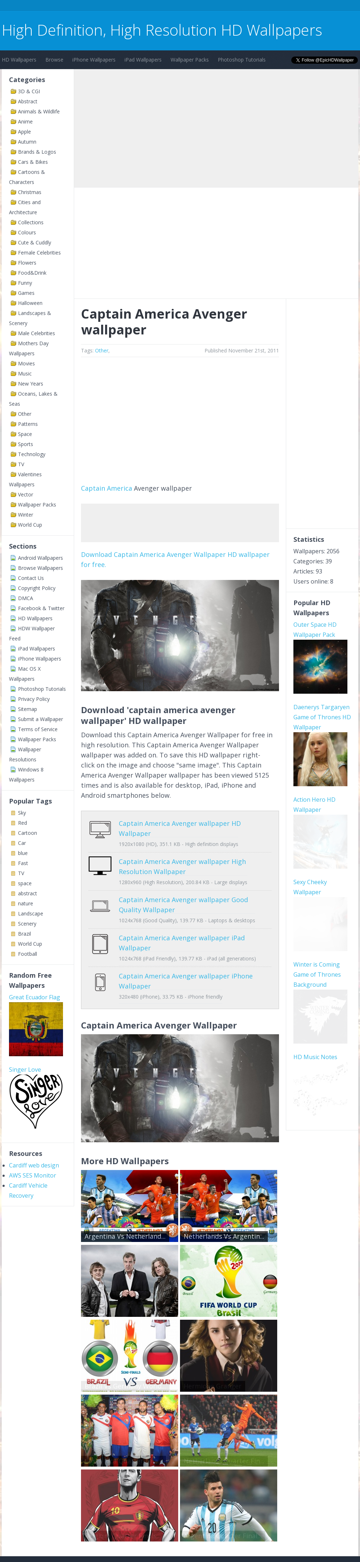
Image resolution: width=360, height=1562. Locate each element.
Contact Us (31, 578)
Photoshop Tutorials (242, 59)
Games (26, 292)
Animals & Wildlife (39, 111)
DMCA (25, 598)
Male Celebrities (36, 333)
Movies (26, 363)
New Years (30, 383)
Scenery (27, 923)
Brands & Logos (37, 151)
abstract (27, 893)
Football (27, 953)
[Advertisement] (133, 6)
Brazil (24, 933)
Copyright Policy (36, 588)
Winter (25, 514)
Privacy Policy (34, 699)
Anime (25, 121)
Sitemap (27, 709)
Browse (54, 59)
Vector (25, 494)
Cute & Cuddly (34, 242)
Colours (27, 232)
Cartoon (27, 832)
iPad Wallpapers (143, 59)
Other (24, 413)
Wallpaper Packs (190, 59)
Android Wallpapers (40, 557)
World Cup (30, 524)
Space (25, 434)
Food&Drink (32, 272)
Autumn (27, 141)
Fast (23, 863)
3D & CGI (29, 91)
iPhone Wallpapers (94, 59)
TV (21, 464)
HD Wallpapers (19, 59)
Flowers (27, 262)
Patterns (28, 423)
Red (22, 822)
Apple (24, 131)
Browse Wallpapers (40, 567)
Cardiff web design (34, 1165)
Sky (22, 812)
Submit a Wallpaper (40, 719)
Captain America (106, 488)
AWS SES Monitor (32, 1175)
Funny (25, 282)
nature (25, 903)
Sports (25, 444)
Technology (31, 454)
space (25, 883)
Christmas (29, 192)
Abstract (27, 101)
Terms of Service (38, 729)
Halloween (30, 303)
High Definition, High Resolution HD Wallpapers (162, 29)
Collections (31, 222)
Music (25, 373)
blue (23, 853)
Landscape (30, 913)
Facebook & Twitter (41, 608)
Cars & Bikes (33, 161)
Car (22, 842)
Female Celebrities (39, 252)
